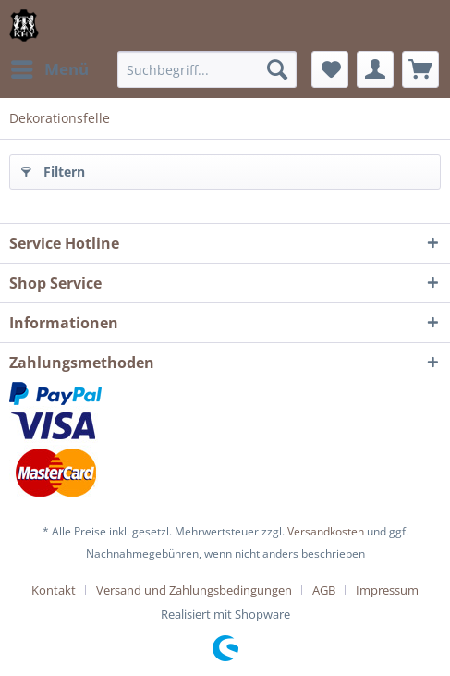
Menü (50, 67)
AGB (323, 590)
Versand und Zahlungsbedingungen (194, 590)
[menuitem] (49, 69)
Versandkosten (325, 531)
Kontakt (53, 590)
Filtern (53, 168)
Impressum (387, 590)
